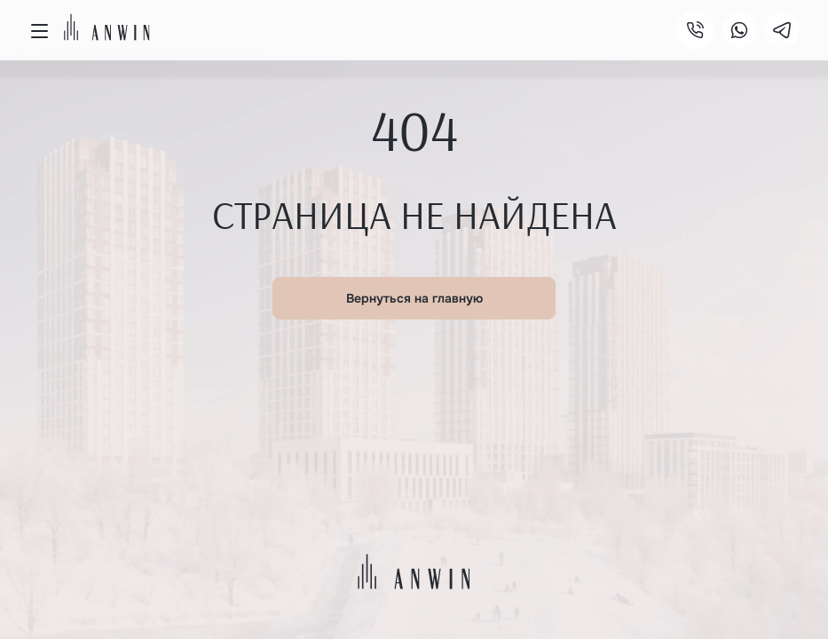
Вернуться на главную (414, 298)
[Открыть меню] (39, 31)
